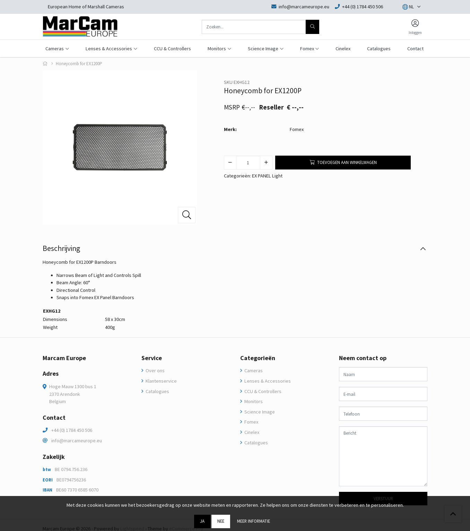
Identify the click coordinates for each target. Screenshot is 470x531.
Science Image (259, 412)
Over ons (155, 370)
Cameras (253, 370)
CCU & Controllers (172, 48)
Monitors (253, 401)
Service (151, 358)
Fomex (297, 129)
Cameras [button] (54, 48)
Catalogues (379, 48)
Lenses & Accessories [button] (109, 48)
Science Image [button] (263, 48)
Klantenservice (161, 381)
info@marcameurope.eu (76, 440)
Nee (220, 521)
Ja (202, 521)
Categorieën (257, 358)
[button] (408, 7)
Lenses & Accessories (267, 381)
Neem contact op (362, 358)
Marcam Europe (64, 358)
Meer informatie (253, 521)
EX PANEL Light (267, 176)
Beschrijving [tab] (61, 248)
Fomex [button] (307, 48)
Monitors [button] (217, 48)
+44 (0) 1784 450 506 (71, 430)
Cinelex (343, 48)
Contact (415, 48)
